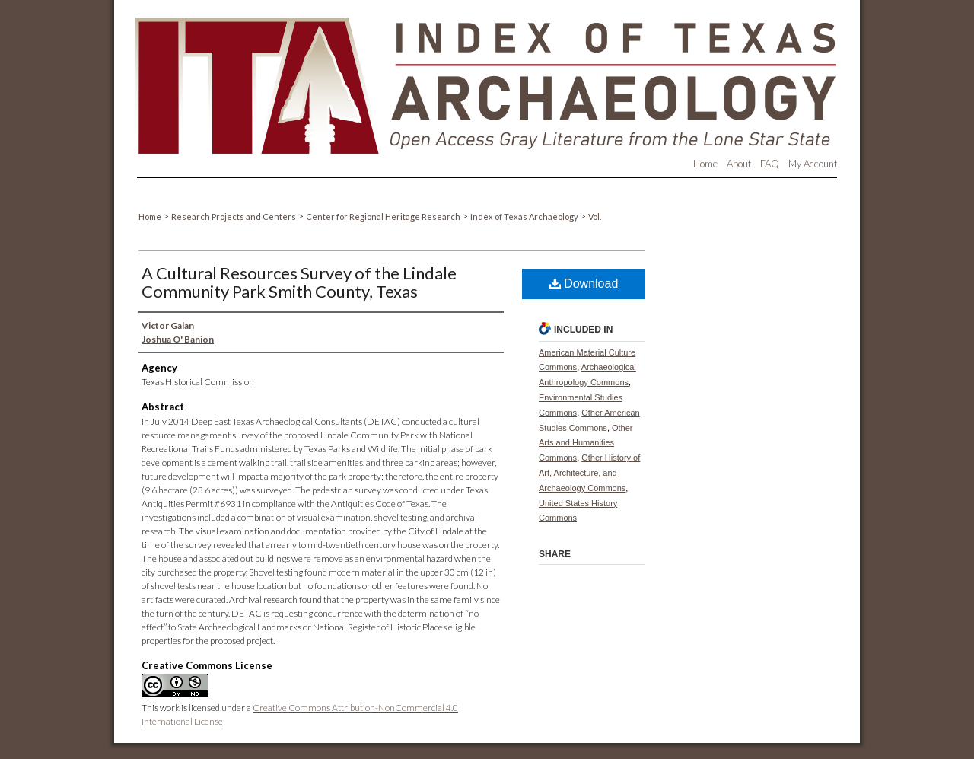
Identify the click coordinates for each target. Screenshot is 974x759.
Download (584, 283)
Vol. (594, 217)
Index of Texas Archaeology (525, 217)
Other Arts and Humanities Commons (586, 443)
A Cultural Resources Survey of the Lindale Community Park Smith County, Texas (299, 282)
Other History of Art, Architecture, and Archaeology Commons (589, 473)
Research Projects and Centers (234, 217)
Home (150, 217)
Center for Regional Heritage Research (384, 217)
